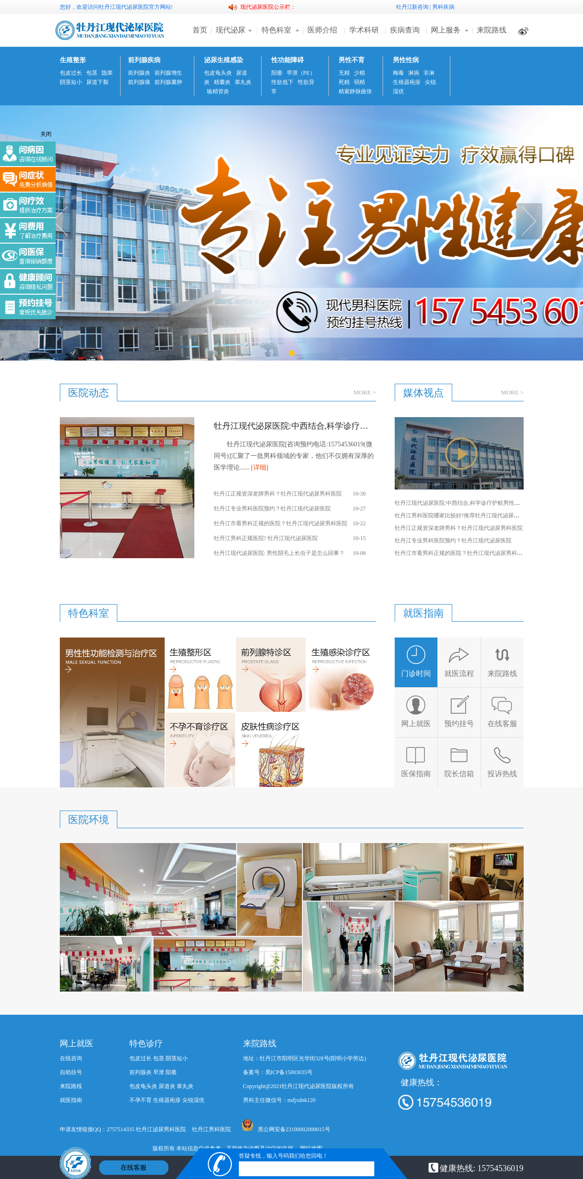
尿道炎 (167, 1086)
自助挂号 (71, 1072)
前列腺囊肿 (168, 82)
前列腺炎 (139, 73)
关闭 (45, 134)
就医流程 (459, 660)
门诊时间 (416, 660)
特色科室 (276, 30)
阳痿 (276, 73)
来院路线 (491, 30)
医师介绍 (322, 30)
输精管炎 (218, 91)
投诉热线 (502, 761)
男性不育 (352, 60)
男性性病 (406, 60)
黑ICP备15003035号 (289, 1072)
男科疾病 (443, 7)
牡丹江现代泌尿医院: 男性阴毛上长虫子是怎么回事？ (279, 553)
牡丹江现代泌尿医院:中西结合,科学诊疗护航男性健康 (295, 426)
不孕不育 (140, 1100)
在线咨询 (71, 1058)
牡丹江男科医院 (211, 1129)
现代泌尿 (230, 30)
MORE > (364, 392)
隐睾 (107, 73)
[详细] (259, 467)
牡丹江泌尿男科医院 (161, 1129)
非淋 (429, 73)
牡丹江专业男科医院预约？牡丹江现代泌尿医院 (272, 508)
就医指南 (71, 1100)
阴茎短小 (71, 82)
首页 (199, 30)
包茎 (91, 73)
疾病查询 (405, 30)
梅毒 (398, 73)
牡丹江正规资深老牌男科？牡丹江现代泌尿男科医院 (278, 493)
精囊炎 (222, 82)
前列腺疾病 (144, 60)
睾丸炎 (243, 82)
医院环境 (88, 819)
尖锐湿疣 (193, 1100)
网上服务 (446, 30)
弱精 (359, 82)
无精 (344, 73)
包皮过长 (71, 73)
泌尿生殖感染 (223, 60)
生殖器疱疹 (407, 82)
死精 (344, 82)
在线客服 (502, 711)
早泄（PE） (301, 73)
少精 (359, 73)
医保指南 (416, 761)
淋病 (413, 73)
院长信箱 (459, 761)
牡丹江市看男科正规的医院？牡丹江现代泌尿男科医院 (280, 523)
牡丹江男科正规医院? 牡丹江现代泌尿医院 (266, 538)
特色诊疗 (146, 1043)
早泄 (158, 1072)
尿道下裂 (97, 82)
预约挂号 (459, 711)
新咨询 (420, 7)
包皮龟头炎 (218, 73)
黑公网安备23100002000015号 (286, 1126)
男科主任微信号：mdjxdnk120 (279, 1100)
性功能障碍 (287, 60)
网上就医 (416, 711)
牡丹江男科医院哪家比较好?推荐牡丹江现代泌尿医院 (460, 515)
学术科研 (364, 30)
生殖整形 (73, 60)
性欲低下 (282, 82)
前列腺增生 (168, 73)
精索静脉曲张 (355, 91)
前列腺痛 (139, 82)
